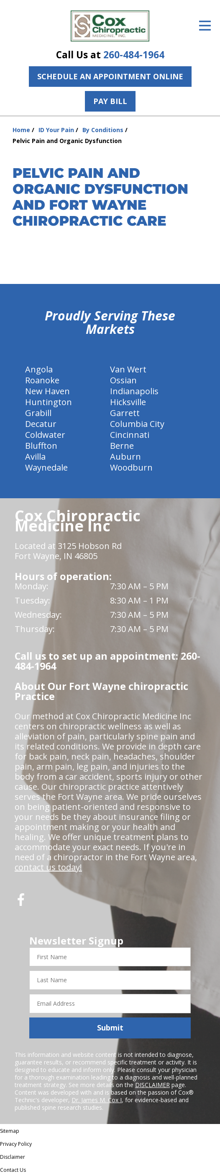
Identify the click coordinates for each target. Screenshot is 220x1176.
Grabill (38, 413)
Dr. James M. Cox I (97, 1100)
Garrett (125, 413)
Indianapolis (134, 391)
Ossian (123, 380)
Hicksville (128, 402)
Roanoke (42, 380)
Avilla (35, 456)
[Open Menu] (205, 25)
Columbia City (137, 423)
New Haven (47, 391)
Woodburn (131, 467)
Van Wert (128, 369)
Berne (122, 445)
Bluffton (41, 445)
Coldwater (45, 434)
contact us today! (48, 867)
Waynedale (46, 467)
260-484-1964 (133, 54)
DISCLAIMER (152, 1085)
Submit (110, 1027)
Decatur (40, 423)
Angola (39, 369)
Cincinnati (129, 434)
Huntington (48, 402)
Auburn (125, 456)
